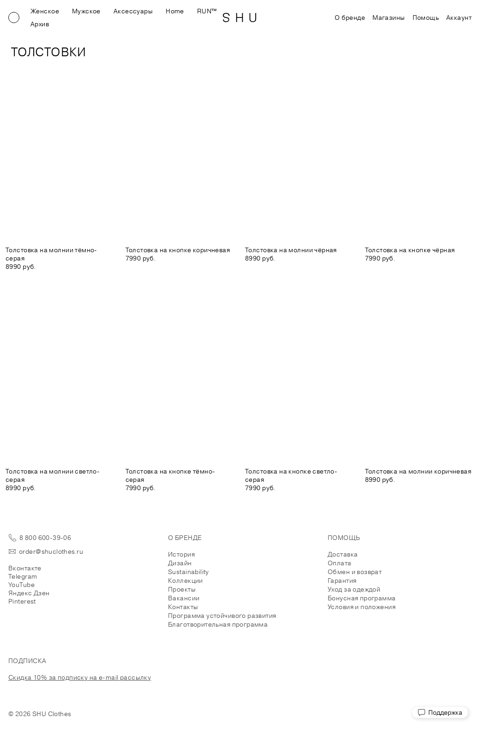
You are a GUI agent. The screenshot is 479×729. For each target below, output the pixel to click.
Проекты (182, 589)
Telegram (22, 576)
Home (175, 11)
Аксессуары (133, 11)
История (181, 554)
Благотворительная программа (218, 624)
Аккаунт (459, 17)
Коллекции (185, 580)
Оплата (340, 563)
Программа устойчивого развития (222, 615)
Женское (44, 11)
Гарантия (342, 580)
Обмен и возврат (355, 572)
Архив (39, 24)
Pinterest (22, 601)
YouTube (21, 585)
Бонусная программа (362, 598)
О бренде (350, 17)
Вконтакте (25, 568)
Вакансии (183, 598)
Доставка (343, 554)
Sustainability (188, 572)
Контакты (183, 607)
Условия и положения (361, 607)
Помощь (426, 17)
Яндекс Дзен (29, 593)
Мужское (86, 11)
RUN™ (207, 11)
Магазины (388, 17)
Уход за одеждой (354, 589)
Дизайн (180, 563)
